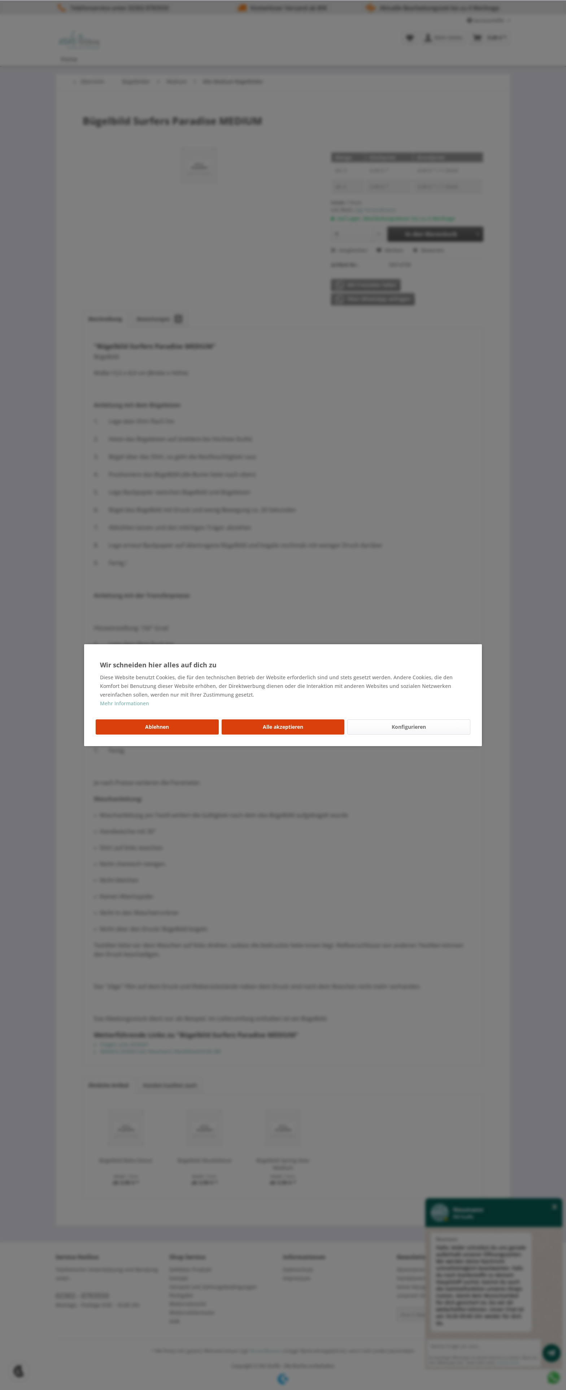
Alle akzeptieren (283, 726)
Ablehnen (157, 726)
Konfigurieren (409, 726)
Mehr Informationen (124, 703)
